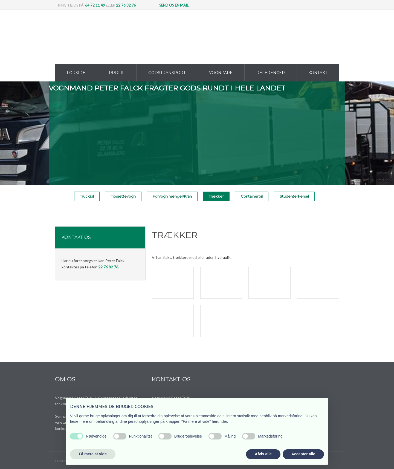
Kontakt (317, 72)
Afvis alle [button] (263, 454)
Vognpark (221, 72)
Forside (76, 72)
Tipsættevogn (123, 196)
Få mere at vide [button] (93, 454)
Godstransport (167, 72)
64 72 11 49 (95, 5)
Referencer (270, 72)
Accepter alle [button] (303, 454)
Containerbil (252, 196)
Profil (116, 72)
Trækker (216, 196)
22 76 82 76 (126, 5)
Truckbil (87, 196)
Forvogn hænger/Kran (172, 196)
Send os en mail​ (174, 5)
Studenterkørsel (294, 196)
